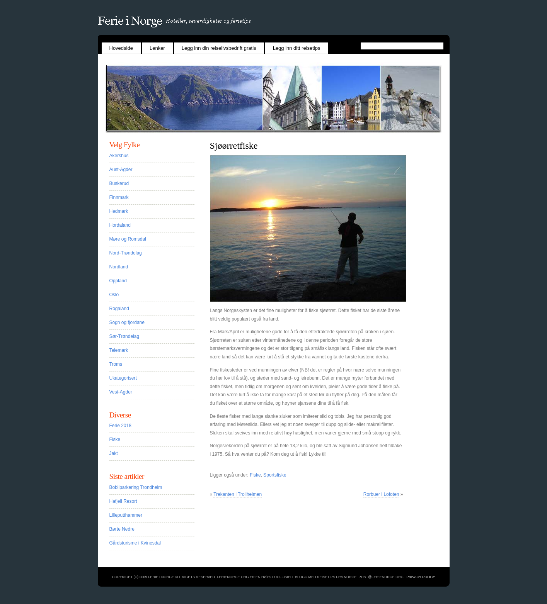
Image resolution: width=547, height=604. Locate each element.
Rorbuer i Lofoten (381, 494)
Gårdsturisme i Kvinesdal (135, 543)
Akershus (119, 155)
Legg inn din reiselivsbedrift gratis (219, 48)
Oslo (114, 294)
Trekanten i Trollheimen (237, 494)
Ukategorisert (123, 378)
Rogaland (119, 308)
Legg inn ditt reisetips (296, 48)
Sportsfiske (274, 475)
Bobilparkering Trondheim (135, 487)
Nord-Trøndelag (125, 253)
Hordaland (120, 225)
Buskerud (119, 183)
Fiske (255, 475)
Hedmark (118, 211)
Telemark (118, 350)
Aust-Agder (121, 169)
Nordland (118, 267)
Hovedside (121, 48)
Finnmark (119, 197)
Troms (116, 364)
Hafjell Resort (123, 501)
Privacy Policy (420, 577)
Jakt (113, 453)
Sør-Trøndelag (124, 336)
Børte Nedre (122, 529)
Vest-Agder (120, 392)
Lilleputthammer (125, 515)
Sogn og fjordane (127, 322)
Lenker (157, 48)
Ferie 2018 (120, 425)
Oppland (118, 280)
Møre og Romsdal (127, 239)
